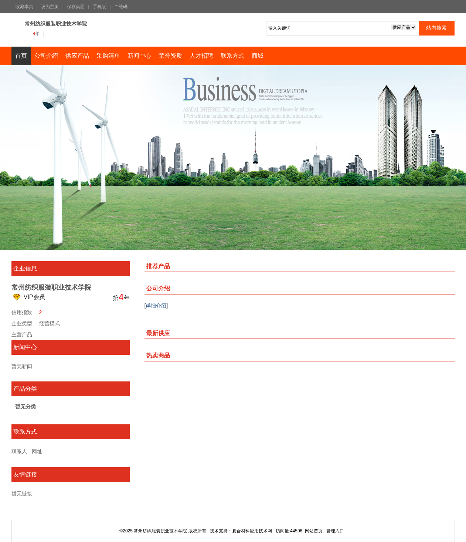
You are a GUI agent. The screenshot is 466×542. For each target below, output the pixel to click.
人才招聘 (201, 56)
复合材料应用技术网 (252, 530)
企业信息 (25, 268)
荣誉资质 (170, 56)
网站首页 (314, 530)
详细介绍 (156, 306)
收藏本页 (24, 6)
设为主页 (50, 6)
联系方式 (232, 56)
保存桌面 (76, 6)
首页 (21, 56)
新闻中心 (139, 56)
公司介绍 (46, 56)
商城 (257, 56)
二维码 (120, 6)
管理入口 (335, 530)
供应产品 (77, 56)
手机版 (99, 6)
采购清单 (108, 56)
